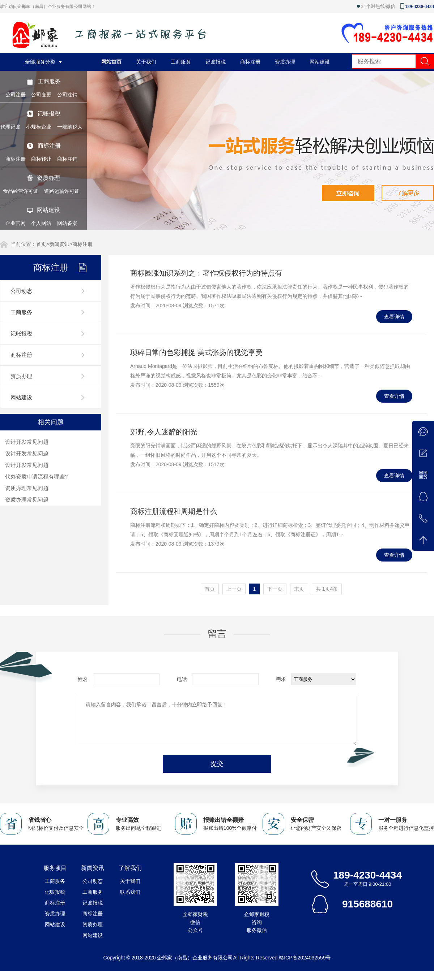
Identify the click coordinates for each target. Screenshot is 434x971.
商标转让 (41, 159)
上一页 (234, 589)
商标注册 (49, 146)
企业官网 (15, 223)
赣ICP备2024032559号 (305, 958)
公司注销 (67, 94)
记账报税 (48, 113)
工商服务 (49, 81)
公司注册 (15, 94)
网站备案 (67, 223)
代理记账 (10, 127)
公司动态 (21, 291)
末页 (299, 589)
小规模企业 (38, 127)
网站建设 (48, 210)
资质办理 (48, 178)
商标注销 (67, 159)
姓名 (83, 679)
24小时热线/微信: (378, 6)
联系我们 (130, 892)
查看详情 (394, 317)
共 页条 (327, 589)
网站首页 (111, 62)
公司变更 (41, 94)
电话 (182, 679)
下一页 (274, 589)
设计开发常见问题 (26, 442)
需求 (281, 679)
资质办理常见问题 (26, 488)
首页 (41, 244)
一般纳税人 (69, 127)
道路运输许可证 (62, 191)
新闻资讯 (59, 244)
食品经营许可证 (20, 191)
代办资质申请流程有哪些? (36, 476)
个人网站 (41, 223)
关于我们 (146, 62)
